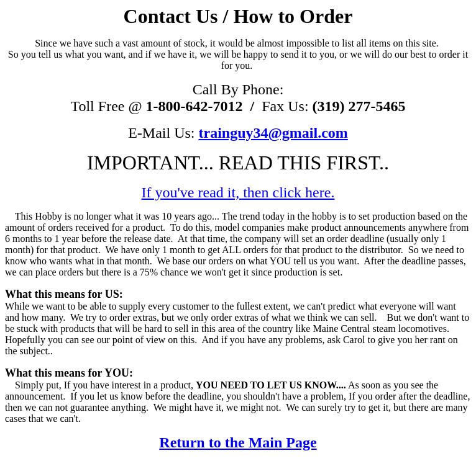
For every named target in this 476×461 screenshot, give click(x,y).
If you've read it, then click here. (238, 192)
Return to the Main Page (237, 442)
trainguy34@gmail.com (273, 133)
